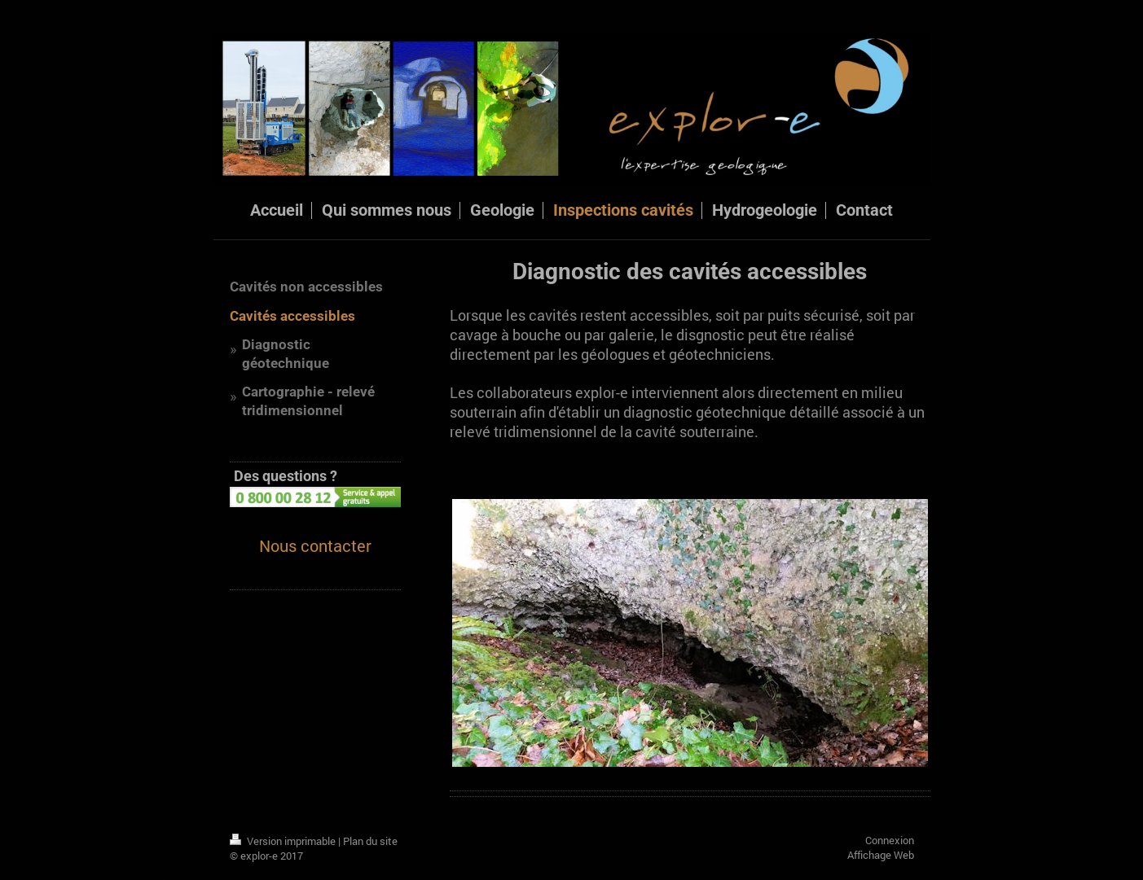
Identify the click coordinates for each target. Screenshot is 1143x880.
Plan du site (370, 840)
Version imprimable (284, 840)
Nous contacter (315, 545)
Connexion (889, 840)
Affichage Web (880, 854)
